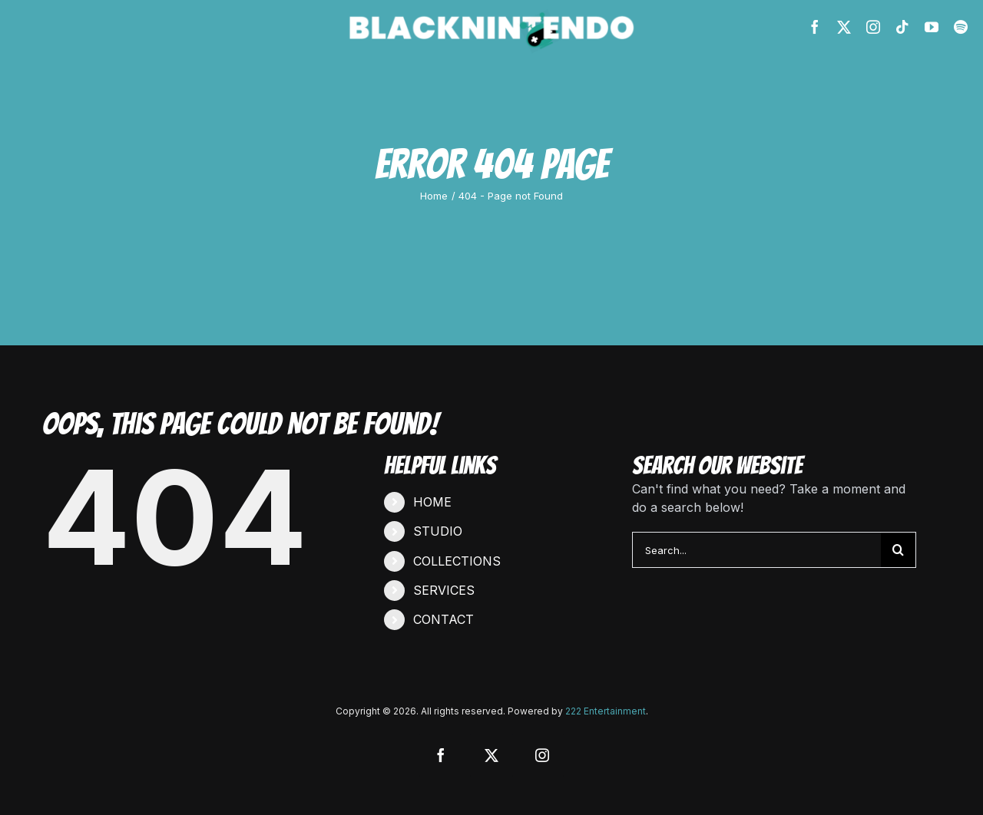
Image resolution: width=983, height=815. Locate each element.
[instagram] (873, 27)
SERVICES (444, 590)
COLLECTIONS (457, 561)
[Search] (898, 550)
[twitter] (844, 27)
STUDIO (437, 531)
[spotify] (961, 27)
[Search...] (757, 550)
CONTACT (443, 619)
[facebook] (815, 27)
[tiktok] (902, 27)
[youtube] (931, 27)
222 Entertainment (605, 711)
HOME (432, 502)
